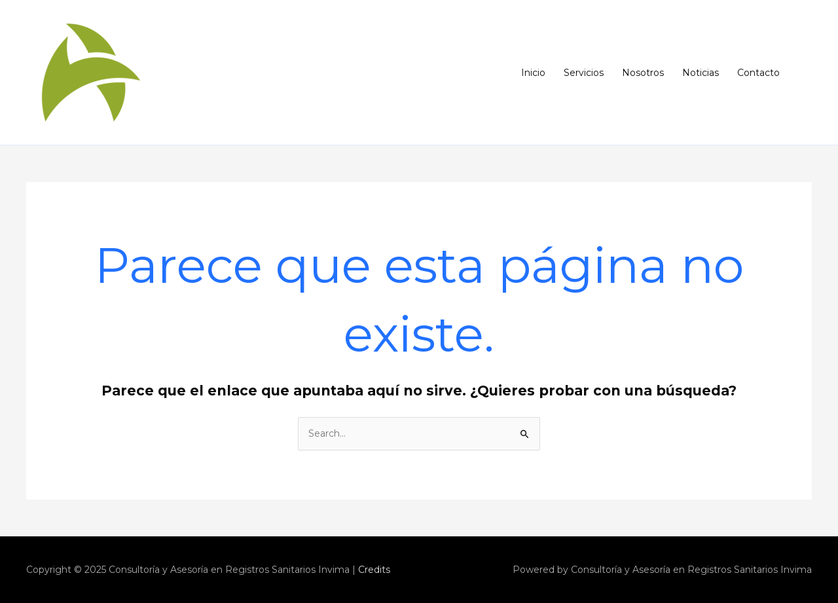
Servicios (584, 73)
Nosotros (643, 73)
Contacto (758, 73)
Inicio (533, 73)
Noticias (700, 73)
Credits (374, 570)
